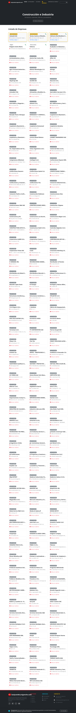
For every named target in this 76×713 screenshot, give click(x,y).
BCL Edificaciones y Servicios (59, 103)
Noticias (32, 696)
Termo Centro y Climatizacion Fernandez (42, 36)
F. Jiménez (33, 307)
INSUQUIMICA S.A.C (56, 420)
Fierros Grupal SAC (56, 330)
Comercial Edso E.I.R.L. (57, 149)
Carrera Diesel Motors (36, 137)
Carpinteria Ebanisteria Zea (18, 126)
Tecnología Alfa (55, 647)
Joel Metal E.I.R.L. (55, 443)
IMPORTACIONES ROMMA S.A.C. (39, 398)
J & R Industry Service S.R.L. (38, 432)
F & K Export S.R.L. (15, 307)
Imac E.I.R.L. (54, 386)
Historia (32, 700)
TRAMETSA (12, 669)
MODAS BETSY (54, 511)
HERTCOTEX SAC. (55, 375)
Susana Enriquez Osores (57, 635)
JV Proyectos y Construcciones (39, 454)
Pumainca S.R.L (34, 579)
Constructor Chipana (56, 205)
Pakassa (52, 545)
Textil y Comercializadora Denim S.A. (20, 658)
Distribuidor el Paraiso (57, 262)
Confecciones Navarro (16, 171)
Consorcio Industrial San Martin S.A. (61, 182)
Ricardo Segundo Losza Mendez (60, 590)
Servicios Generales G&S (37, 613)
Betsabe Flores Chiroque (17, 115)
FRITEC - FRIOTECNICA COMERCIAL (40, 352)
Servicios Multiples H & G (17, 624)
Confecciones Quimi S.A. (37, 171)
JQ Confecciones (14, 454)
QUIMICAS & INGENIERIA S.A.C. (59, 579)
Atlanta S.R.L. (34, 103)
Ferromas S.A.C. (14, 330)
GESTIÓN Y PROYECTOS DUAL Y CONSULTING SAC (45, 364)
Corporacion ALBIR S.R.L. (17, 239)
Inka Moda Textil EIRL (57, 409)
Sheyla (32, 635)
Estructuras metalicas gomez (18, 296)
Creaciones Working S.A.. (58, 250)
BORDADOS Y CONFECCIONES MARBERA (42, 115)
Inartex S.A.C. (54, 398)
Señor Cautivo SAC (55, 601)
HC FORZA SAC (13, 375)
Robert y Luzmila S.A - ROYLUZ (18, 601)
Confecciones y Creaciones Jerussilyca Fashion (23, 182)
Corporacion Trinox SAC (16, 250)
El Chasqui (33, 284)
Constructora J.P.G (15, 216)
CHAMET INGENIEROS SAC (58, 137)
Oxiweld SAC (13, 36)
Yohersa (32, 47)
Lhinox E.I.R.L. (54, 466)
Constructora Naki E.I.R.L (37, 228)
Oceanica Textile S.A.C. (57, 522)
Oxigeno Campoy (55, 533)
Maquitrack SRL (55, 488)
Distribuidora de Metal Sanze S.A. (19, 273)
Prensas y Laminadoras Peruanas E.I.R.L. (42, 556)
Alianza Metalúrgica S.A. (37, 69)
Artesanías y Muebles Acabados (40, 92)
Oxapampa (12, 533)
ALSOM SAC (33, 81)
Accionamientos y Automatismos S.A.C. (21, 58)
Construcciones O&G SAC (17, 205)
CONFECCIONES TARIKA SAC (58, 171)
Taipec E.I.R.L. (13, 647)
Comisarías (45, 698)
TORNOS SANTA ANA (56, 658)
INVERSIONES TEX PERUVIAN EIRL (19, 432)
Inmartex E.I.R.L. (35, 420)
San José (32, 601)
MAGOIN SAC (34, 488)
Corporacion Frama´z (36, 239)
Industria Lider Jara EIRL (37, 409)
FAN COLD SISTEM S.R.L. (16, 318)
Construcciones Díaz (56, 194)
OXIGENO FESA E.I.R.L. (16, 545)
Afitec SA (53, 58)
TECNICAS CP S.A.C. (36, 647)
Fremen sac (13, 352)
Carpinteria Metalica (56, 126)
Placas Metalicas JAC (15, 556)
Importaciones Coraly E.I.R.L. (18, 398)
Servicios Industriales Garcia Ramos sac (62, 613)
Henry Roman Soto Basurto (38, 375)
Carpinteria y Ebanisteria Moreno (19, 137)
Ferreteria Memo (55, 318)
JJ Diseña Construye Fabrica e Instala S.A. (63, 432)
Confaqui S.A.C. (34, 160)
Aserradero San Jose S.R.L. (58, 92)
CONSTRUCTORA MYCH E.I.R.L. (18, 228)
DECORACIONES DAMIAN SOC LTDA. (41, 262)
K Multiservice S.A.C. (56, 454)
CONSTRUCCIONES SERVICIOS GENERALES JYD (44, 205)
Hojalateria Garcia (35, 386)
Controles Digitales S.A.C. (58, 228)
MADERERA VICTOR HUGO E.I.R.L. (19, 488)
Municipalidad (45, 696)
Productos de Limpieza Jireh (58, 556)
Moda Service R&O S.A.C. (17, 511)
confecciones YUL (35, 182)
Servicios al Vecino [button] (53, 1)
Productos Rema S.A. (36, 567)
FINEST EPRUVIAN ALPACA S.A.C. (60, 341)
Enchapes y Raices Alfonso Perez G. (61, 284)
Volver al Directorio (38, 21)
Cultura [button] (38, 1)
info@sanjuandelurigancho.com (62, 700)
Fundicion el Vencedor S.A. (58, 352)
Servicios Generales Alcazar (18, 613)
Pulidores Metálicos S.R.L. (17, 579)
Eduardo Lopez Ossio (15, 284)
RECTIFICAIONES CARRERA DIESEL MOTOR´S (23, 590)
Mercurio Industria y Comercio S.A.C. (41, 499)
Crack (31, 250)
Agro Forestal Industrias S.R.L (18, 69)
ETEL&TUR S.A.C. (55, 296)
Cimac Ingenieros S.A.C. (37, 149)
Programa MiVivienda (57, 567)
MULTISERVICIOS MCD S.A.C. (18, 522)
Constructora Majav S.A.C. (58, 216)
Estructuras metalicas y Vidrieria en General (43, 296)
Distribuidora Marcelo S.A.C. (38, 273)
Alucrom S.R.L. (54, 81)
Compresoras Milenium (16, 160)
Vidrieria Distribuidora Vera (58, 36)
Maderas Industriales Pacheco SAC (40, 477)
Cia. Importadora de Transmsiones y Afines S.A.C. (24, 149)
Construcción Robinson (37, 194)
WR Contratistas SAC (36, 681)
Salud (44, 700)
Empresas (44, 2)
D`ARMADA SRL (14, 262)
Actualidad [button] (31, 1)
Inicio (25, 1)
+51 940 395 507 (59, 702)
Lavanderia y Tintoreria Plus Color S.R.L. (42, 466)
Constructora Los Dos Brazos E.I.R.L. (41, 216)
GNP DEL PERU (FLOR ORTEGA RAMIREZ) (62, 364)
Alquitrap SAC (13, 81)
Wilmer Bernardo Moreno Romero (20, 681)
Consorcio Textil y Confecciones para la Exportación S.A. (26, 194)
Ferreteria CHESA (35, 318)
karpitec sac (13, 466)
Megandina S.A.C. (14, 499)
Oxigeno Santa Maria (16, 47)
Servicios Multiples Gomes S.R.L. (40, 624)
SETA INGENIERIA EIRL (16, 635)
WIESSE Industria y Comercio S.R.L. (61, 669)
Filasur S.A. (12, 341)
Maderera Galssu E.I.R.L (57, 477)
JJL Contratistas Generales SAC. (39, 443)
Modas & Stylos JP (35, 511)
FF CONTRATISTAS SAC (36, 330)
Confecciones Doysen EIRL (58, 160)
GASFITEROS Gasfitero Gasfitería (19, 364)
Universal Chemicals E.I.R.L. (38, 669)
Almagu (52, 69)
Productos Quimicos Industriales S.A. (21, 567)
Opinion (32, 698)
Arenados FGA (13, 92)
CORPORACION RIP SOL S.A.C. (59, 239)
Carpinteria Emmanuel (37, 126)
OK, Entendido (64, 710)
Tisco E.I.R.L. (33, 658)
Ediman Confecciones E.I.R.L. (59, 273)
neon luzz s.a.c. (34, 522)
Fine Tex (32, 341)
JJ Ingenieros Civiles (15, 443)
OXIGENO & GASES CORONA (38, 533)
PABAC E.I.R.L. (34, 545)
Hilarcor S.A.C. (13, 386)
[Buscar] (63, 2)
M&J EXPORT (13, 477)
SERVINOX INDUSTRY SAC (58, 624)
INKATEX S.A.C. (14, 420)
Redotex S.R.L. (34, 590)
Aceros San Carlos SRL (36, 58)
